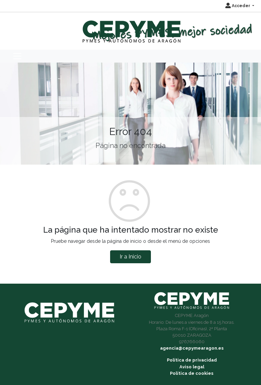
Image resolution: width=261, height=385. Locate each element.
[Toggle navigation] (17, 56)
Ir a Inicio (130, 256)
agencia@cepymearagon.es (192, 348)
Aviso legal (191, 366)
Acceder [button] (238, 5)
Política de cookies (191, 373)
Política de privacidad (192, 360)
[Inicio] (130, 28)
